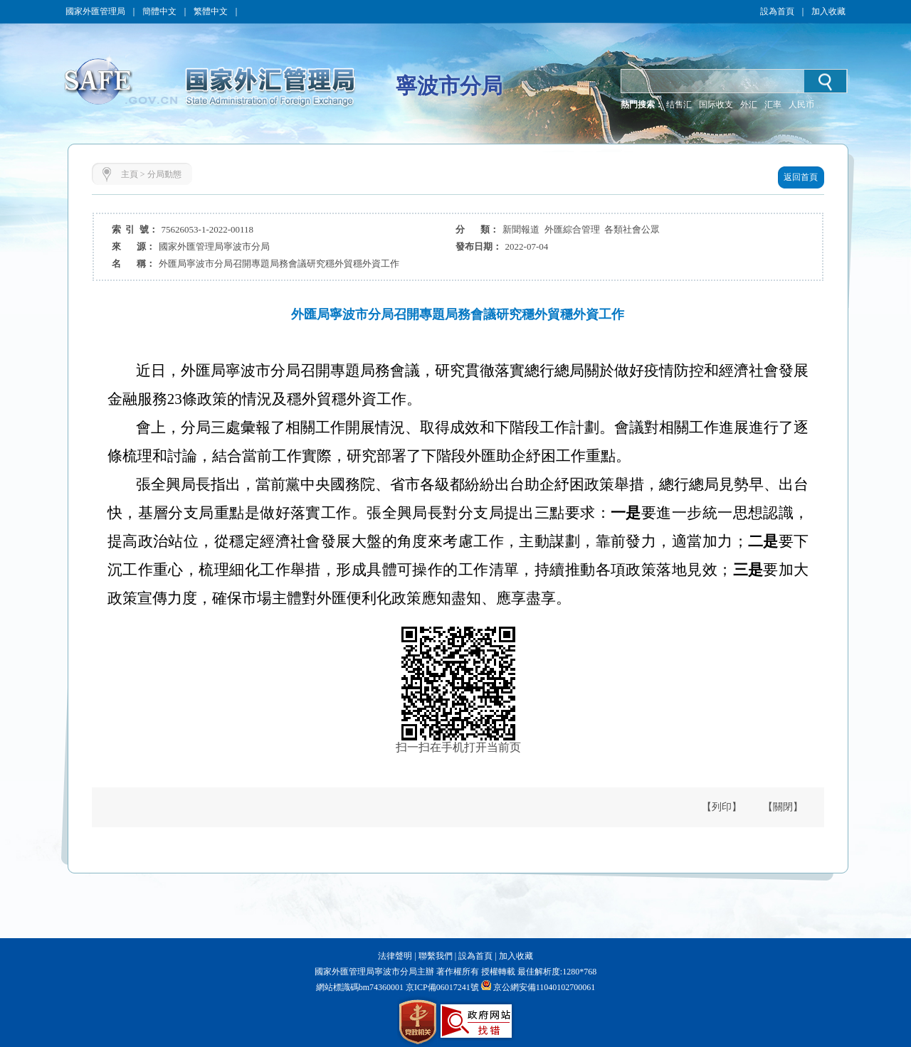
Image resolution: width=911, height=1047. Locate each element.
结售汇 (679, 105)
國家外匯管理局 (95, 11)
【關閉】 (783, 807)
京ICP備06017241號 (441, 987)
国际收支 (716, 105)
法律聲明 (395, 956)
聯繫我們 (435, 956)
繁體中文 (211, 11)
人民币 (801, 105)
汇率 (772, 105)
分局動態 (164, 174)
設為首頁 (777, 11)
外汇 (748, 105)
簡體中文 (159, 11)
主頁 (129, 174)
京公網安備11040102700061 (544, 987)
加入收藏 (828, 11)
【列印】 (722, 807)
